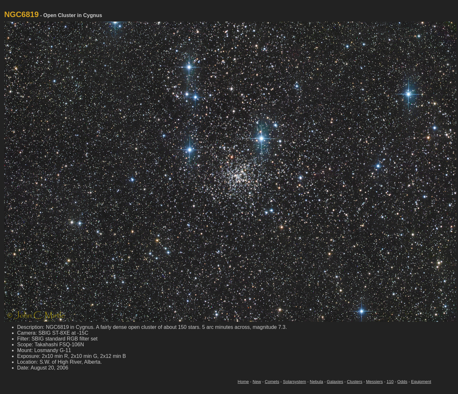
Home (243, 381)
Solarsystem (294, 381)
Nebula (316, 381)
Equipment (421, 381)
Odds (402, 381)
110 (390, 381)
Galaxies (335, 381)
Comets (272, 381)
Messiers (374, 381)
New (257, 381)
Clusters (354, 381)
